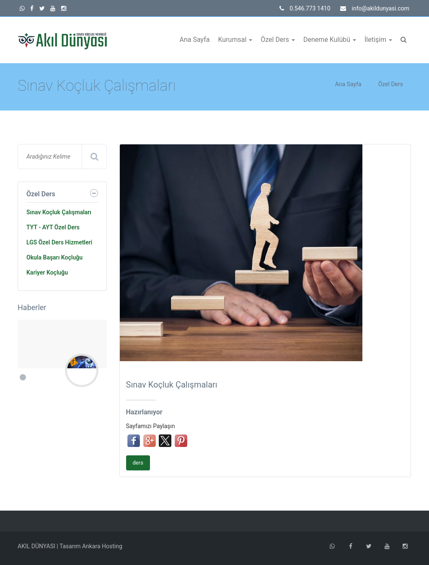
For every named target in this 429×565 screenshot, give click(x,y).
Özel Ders (278, 40)
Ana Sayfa (195, 40)
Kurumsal (235, 40)
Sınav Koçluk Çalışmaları (58, 212)
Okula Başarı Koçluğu (54, 257)
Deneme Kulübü (329, 40)
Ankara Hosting (102, 546)
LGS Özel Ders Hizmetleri (59, 242)
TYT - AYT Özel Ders (53, 227)
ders (138, 463)
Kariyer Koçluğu (47, 272)
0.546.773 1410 (305, 8)
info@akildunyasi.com (374, 8)
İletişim (378, 40)
